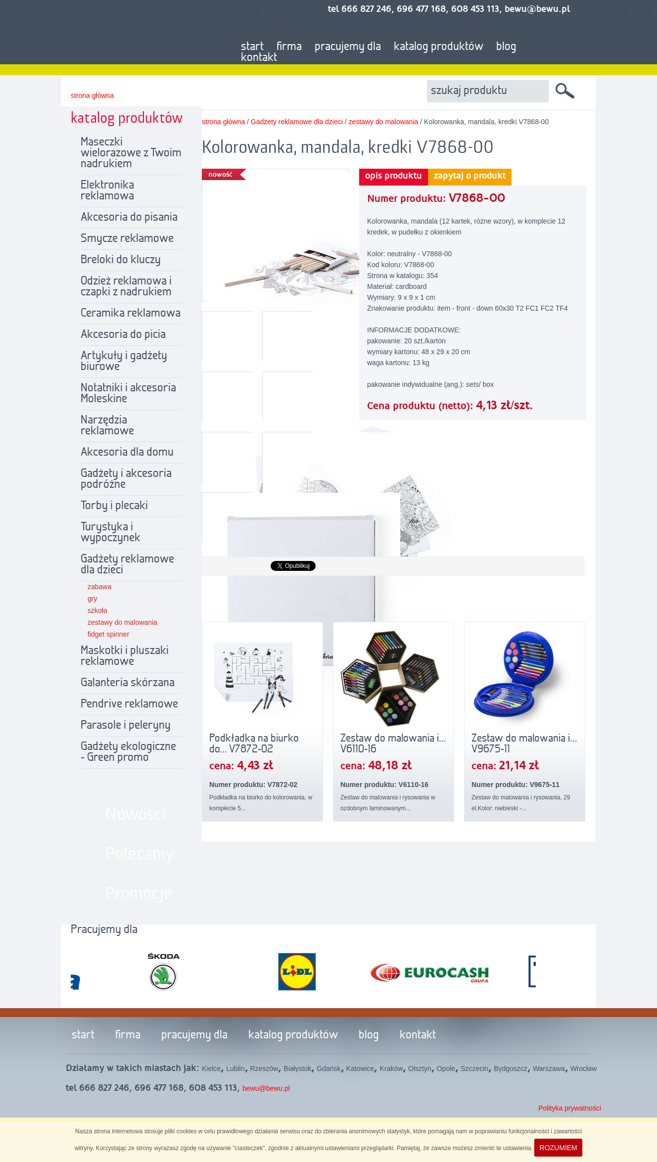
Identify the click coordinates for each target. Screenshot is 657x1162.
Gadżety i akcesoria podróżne (126, 479)
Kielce (211, 1068)
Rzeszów (264, 1068)
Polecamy (140, 854)
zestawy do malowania (122, 622)
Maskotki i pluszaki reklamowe (125, 656)
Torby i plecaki (114, 506)
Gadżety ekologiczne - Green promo (128, 752)
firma (289, 47)
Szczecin (474, 1068)
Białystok (297, 1068)
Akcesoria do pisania (129, 218)
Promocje (139, 894)
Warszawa (549, 1068)
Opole (446, 1068)
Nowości (135, 815)
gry (92, 599)
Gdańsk (328, 1068)
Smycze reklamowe (127, 239)
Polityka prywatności (569, 1108)
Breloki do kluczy (121, 260)
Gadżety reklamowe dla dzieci (127, 565)
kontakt (259, 58)
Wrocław (583, 1068)
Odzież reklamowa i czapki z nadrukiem (126, 287)
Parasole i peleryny (126, 726)
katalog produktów (438, 47)
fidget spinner (108, 634)
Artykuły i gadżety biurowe (124, 361)
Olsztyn (419, 1068)
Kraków (391, 1068)
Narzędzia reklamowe (107, 426)
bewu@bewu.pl (266, 1088)
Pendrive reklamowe (129, 704)
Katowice (360, 1068)
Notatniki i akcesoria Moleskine (128, 393)
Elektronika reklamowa (107, 191)
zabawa (99, 587)
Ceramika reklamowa (131, 314)
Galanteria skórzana (128, 683)
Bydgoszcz (510, 1068)
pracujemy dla (348, 47)
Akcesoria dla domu (127, 453)
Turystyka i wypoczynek (111, 532)
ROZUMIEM (558, 1148)
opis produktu (393, 176)
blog (506, 47)
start (252, 47)
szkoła (97, 610)
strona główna (92, 95)
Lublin (235, 1068)
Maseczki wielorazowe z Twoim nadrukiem (131, 153)
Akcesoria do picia (123, 335)
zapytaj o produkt (470, 176)
